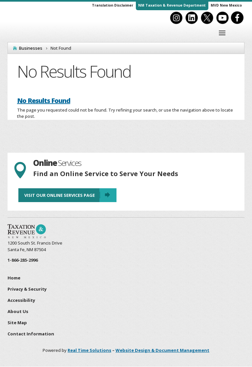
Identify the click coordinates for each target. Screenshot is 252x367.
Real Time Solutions (89, 350)
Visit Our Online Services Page (59, 195)
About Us (18, 311)
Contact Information (31, 334)
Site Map (17, 323)
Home (14, 278)
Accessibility (21, 300)
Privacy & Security (27, 289)
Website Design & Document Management (162, 350)
